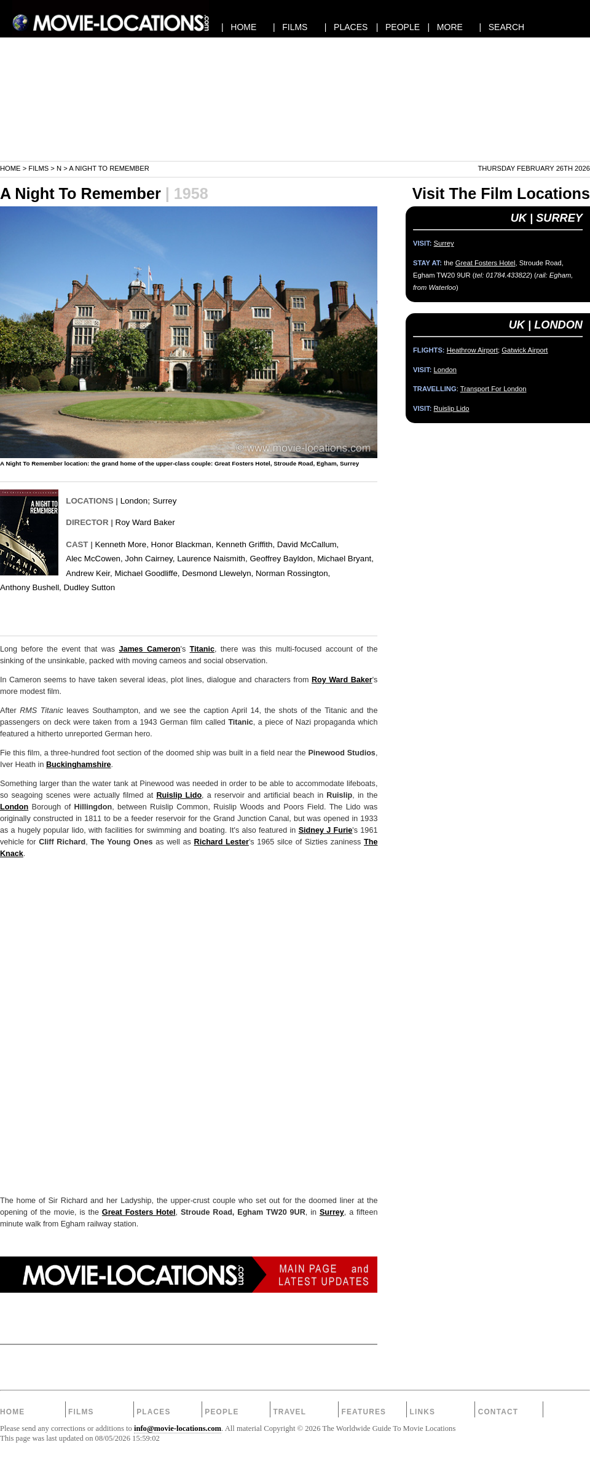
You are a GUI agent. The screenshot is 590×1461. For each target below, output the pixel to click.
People (221, 1412)
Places (153, 1412)
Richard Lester (221, 842)
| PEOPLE (398, 27)
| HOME (238, 27)
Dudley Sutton (90, 587)
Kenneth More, (122, 544)
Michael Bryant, (345, 558)
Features (363, 1412)
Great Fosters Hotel (139, 1212)
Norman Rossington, (293, 573)
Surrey (164, 500)
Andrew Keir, (89, 573)
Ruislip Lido (179, 795)
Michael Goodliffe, (146, 573)
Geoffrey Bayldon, (282, 558)
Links (423, 1412)
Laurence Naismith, (212, 558)
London (134, 500)
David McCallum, (308, 544)
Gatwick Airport (525, 350)
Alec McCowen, (94, 558)
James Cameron (149, 649)
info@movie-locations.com (177, 1428)
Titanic (202, 649)
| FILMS (290, 27)
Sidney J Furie (326, 830)
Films (38, 168)
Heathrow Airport (472, 350)
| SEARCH (501, 27)
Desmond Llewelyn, (217, 573)
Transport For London (493, 388)
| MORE (445, 27)
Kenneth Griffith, (245, 544)
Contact (498, 1412)
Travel (289, 1412)
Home (10, 168)
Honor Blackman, (182, 544)
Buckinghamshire (78, 764)
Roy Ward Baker (145, 522)
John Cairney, (150, 558)
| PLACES (346, 27)
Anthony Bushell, (30, 587)
